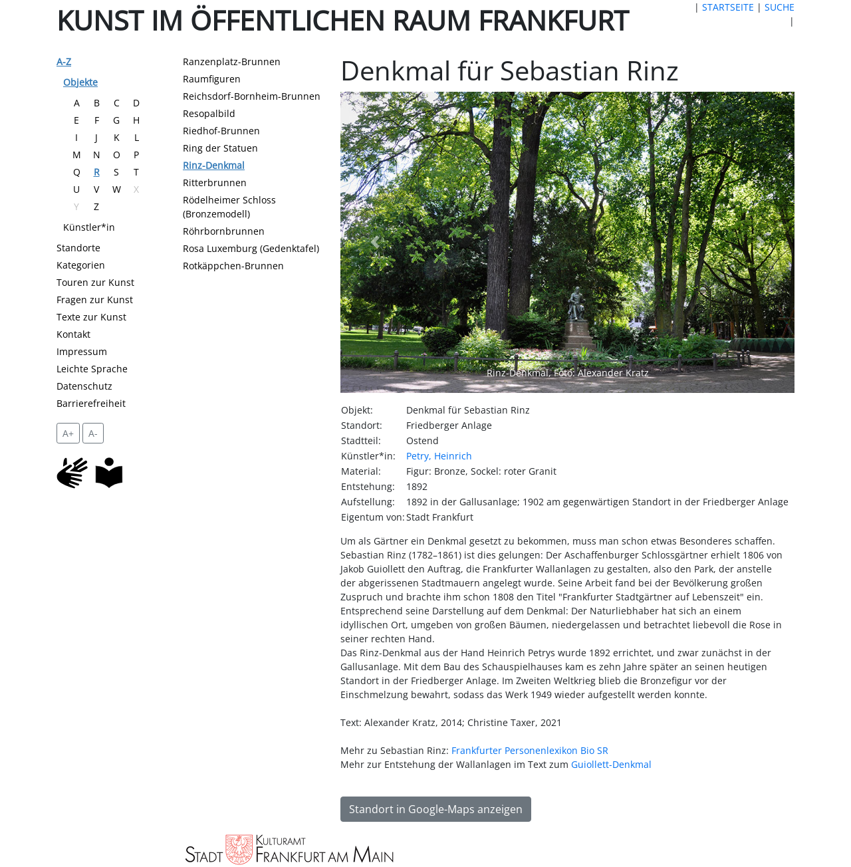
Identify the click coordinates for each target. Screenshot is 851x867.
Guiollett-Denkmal (611, 764)
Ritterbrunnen (215, 182)
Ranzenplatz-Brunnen (232, 61)
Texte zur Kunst (91, 316)
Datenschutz (84, 386)
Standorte (78, 247)
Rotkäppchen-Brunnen (233, 265)
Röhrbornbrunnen (224, 231)
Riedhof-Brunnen (221, 130)
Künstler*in (89, 227)
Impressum (82, 351)
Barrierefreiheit (91, 403)
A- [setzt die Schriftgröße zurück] (93, 433)
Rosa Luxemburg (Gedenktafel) (251, 248)
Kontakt (73, 334)
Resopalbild (209, 113)
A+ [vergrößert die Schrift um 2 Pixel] (68, 433)
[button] (374, 242)
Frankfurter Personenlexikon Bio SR (529, 750)
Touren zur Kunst (95, 282)
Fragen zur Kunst (95, 299)
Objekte (80, 82)
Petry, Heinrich (439, 455)
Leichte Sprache (92, 368)
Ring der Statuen (220, 148)
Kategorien (81, 265)
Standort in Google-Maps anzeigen (436, 809)
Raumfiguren (212, 78)
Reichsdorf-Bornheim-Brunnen (251, 96)
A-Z (64, 61)
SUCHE (779, 7)
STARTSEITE (728, 7)
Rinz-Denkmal (214, 165)
